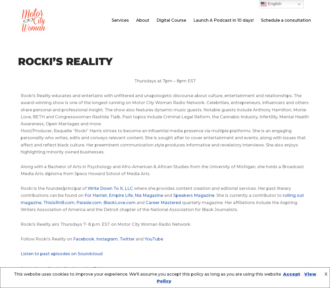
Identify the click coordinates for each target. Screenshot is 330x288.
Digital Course (171, 20)
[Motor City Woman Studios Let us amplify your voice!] (33, 20)
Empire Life (121, 195)
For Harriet (96, 195)
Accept (291, 274)
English (271, 4)
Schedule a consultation (286, 20)
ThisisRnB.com (59, 202)
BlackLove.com (119, 202)
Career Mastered (163, 202)
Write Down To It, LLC (110, 188)
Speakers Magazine (193, 195)
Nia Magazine (149, 195)
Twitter (127, 239)
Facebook (83, 239)
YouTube (154, 239)
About (142, 20)
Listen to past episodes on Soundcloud (62, 253)
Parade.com (89, 202)
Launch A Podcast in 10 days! (223, 20)
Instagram (107, 239)
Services (120, 20)
